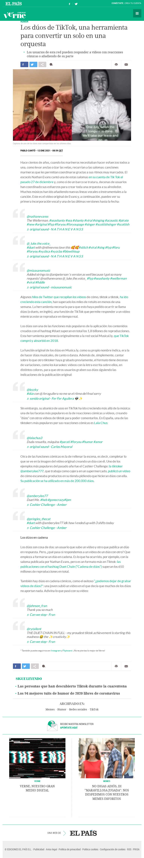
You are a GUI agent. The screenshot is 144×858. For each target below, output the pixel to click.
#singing (98, 220)
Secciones (137, 13)
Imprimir (116, 64)
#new (30, 224)
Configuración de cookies (112, 849)
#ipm (67, 500)
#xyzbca (44, 251)
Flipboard (67, 650)
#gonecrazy (56, 500)
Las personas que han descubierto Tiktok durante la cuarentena (72, 686)
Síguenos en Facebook (69, 3)
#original (41, 224)
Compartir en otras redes (42, 64)
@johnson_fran (37, 606)
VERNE (37, 781)
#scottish (123, 224)
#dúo (30, 393)
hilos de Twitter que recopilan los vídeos (59, 297)
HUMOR (24, 21)
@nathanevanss (37, 216)
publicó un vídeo (119, 471)
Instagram (56, 650)
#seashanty (57, 220)
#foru (116, 247)
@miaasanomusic (38, 270)
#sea (68, 220)
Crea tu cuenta (133, 3)
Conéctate (117, 3)
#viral (88, 220)
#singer (90, 224)
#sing (100, 247)
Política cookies (90, 849)
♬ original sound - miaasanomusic (49, 287)
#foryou (60, 224)
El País (14, 3)
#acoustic (111, 220)
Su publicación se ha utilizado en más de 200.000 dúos (57, 481)
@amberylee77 (37, 496)
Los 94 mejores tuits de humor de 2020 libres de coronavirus (69, 693)
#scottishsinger (105, 224)
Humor (61, 709)
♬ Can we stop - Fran (41, 614)
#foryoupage (75, 224)
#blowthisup (71, 251)
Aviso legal (51, 849)
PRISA (136, 849)
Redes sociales (78, 709)
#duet (31, 247)
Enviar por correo (126, 64)
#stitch (83, 247)
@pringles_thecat (38, 519)
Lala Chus (100, 423)
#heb (43, 500)
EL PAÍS (83, 833)
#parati (65, 442)
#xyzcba (56, 251)
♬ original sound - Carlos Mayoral (49, 446)
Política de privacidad (70, 849)
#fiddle (40, 282)
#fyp (51, 224)
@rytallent (34, 629)
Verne (15, 15)
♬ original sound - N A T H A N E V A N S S (55, 229)
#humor (87, 442)
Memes (50, 709)
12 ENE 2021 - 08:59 (50, 150)
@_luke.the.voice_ (39, 243)
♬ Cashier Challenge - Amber (47, 504)
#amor (98, 442)
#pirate (123, 220)
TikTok (94, 709)
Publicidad (38, 849)
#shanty (78, 220)
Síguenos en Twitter (76, 3)
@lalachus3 (34, 438)
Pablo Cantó (27, 150)
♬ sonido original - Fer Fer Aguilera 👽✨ (54, 398)
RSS (129, 849)
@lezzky (32, 389)
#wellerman (118, 278)
